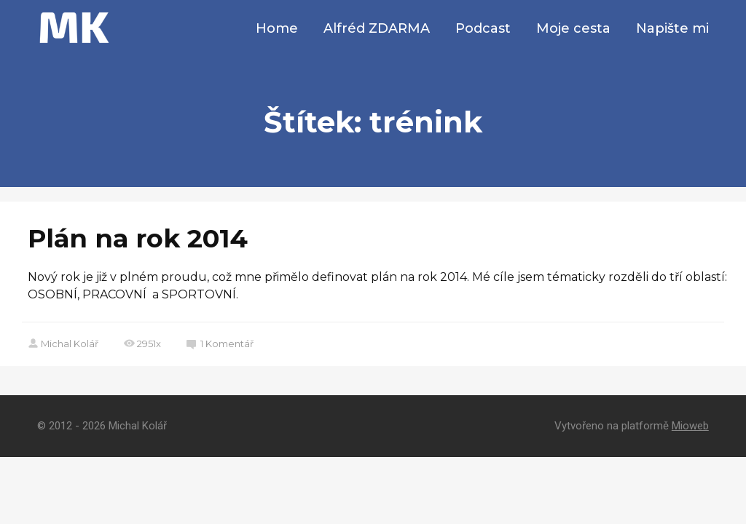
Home (277, 28)
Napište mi (672, 28)
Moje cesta (573, 28)
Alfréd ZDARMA (376, 28)
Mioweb (690, 425)
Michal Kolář (63, 343)
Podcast (483, 28)
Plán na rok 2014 (138, 238)
